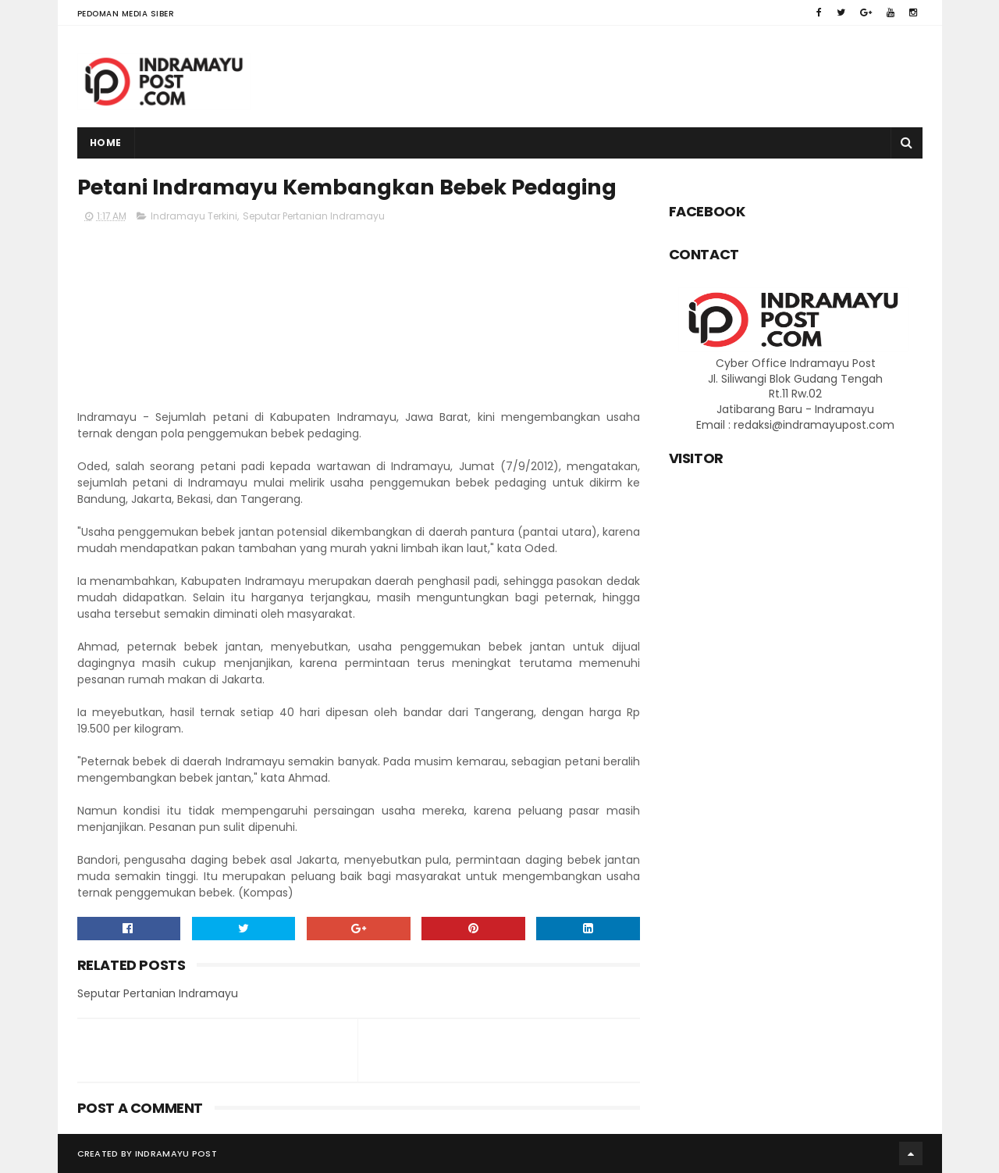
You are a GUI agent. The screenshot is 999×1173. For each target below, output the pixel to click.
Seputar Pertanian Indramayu (314, 216)
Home (106, 142)
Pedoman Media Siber (126, 14)
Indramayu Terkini (194, 216)
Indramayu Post (176, 1153)
